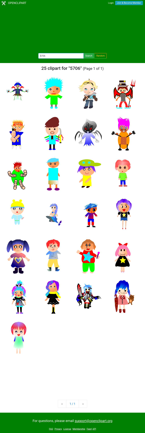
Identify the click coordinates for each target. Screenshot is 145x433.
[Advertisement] (72, 29)
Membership (78, 429)
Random (100, 55)
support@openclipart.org (93, 421)
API (94, 429)
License (67, 429)
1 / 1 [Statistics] (72, 404)
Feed (89, 429)
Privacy (58, 429)
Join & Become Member (129, 3)
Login (111, 3)
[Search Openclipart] (61, 56)
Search (88, 55)
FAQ (51, 429)
